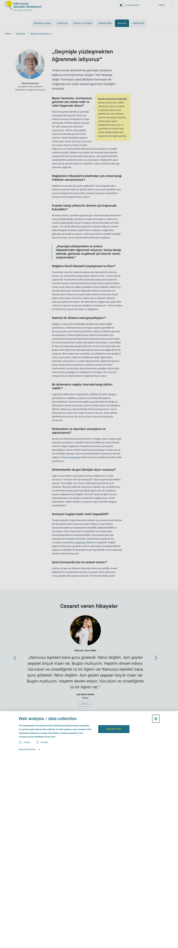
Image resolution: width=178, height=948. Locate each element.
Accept (26, 742)
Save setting (113, 729)
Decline (44, 742)
